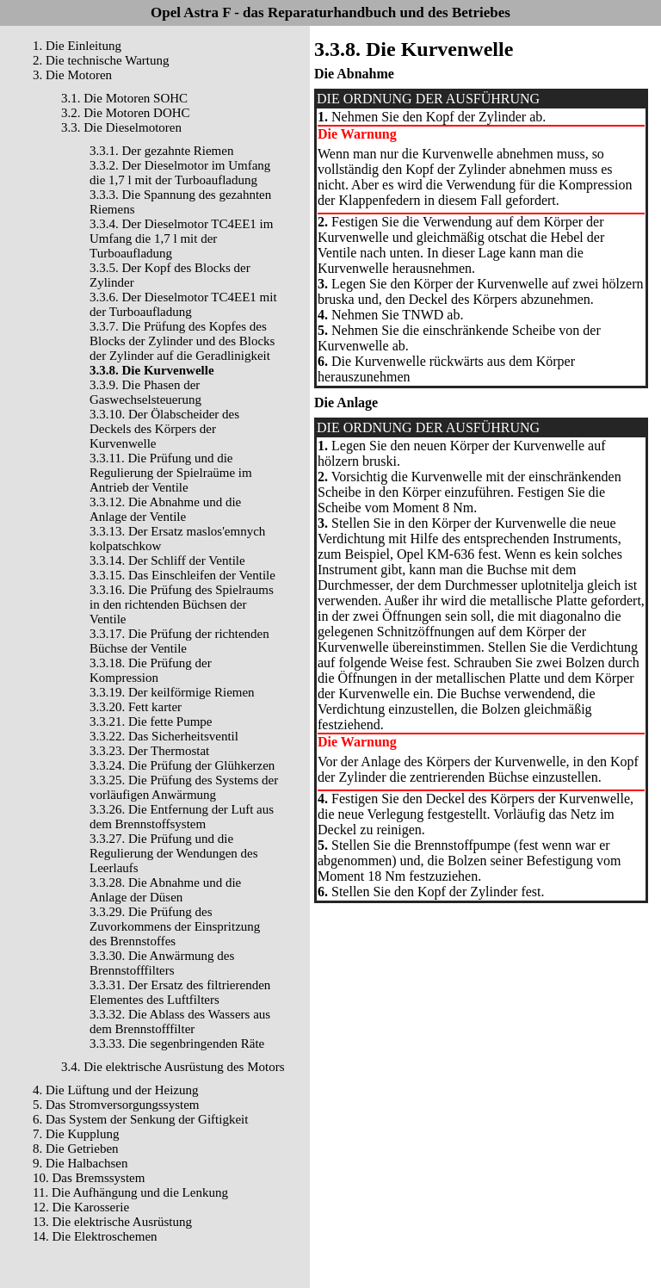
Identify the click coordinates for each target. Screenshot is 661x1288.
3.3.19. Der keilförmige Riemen (172, 692)
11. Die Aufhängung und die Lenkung (130, 1192)
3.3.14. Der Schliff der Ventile (167, 560)
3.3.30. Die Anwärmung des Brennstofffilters (162, 963)
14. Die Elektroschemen (95, 1236)
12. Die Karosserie (81, 1207)
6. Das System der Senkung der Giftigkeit (140, 1119)
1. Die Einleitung (77, 46)
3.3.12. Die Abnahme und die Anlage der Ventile (165, 509)
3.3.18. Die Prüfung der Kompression (151, 670)
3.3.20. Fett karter (136, 707)
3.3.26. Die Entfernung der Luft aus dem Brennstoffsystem (182, 816)
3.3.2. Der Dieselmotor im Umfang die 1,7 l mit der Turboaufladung (180, 172)
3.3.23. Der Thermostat (149, 751)
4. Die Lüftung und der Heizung (115, 1090)
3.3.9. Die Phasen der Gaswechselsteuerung (145, 392)
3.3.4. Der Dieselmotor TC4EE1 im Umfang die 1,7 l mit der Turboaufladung (181, 238)
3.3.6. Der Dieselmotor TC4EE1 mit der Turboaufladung (183, 304)
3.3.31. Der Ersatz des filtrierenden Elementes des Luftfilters (180, 992)
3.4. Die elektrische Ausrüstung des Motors (173, 1067)
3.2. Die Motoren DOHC (125, 113)
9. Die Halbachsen (80, 1163)
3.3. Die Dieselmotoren (121, 127)
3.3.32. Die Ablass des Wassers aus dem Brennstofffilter (180, 1021)
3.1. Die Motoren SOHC (124, 98)
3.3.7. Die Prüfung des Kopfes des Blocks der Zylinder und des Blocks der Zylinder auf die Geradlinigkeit (182, 340)
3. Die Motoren (72, 75)
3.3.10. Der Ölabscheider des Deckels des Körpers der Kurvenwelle (164, 428)
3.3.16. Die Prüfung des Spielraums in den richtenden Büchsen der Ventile (182, 604)
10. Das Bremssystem (89, 1178)
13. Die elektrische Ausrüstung (112, 1222)
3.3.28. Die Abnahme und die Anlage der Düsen (165, 890)
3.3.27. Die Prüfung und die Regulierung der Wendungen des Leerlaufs (174, 853)
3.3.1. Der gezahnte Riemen (161, 151)
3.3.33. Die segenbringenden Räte (177, 1043)
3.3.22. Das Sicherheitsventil (164, 736)
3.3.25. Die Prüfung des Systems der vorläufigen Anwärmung (184, 787)
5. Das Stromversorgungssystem (116, 1105)
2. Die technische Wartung (101, 60)
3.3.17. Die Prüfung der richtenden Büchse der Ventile (179, 641)
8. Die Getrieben (76, 1148)
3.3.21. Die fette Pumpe (151, 721)
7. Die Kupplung (76, 1134)
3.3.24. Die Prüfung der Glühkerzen (182, 765)
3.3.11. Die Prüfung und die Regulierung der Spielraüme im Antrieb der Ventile (171, 472)
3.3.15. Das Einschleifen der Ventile (182, 575)
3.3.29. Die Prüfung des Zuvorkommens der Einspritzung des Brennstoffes (175, 926)
